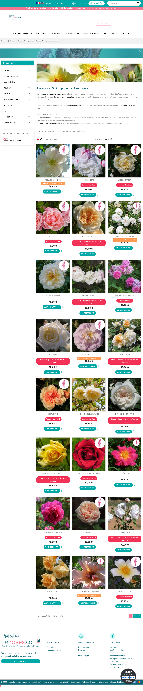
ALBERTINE (53, 238)
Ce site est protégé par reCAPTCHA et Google (62, 686)
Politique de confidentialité (121, 662)
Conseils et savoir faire (54, 3)
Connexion (82, 656)
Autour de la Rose (103, 25)
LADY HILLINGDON (53, 595)
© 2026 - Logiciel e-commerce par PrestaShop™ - (22, 686)
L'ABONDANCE (124, 535)
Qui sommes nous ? (118, 665)
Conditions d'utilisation (119, 656)
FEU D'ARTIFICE (124, 476)
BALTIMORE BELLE (89, 298)
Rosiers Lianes (57, 35)
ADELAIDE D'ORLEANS (53, 181)
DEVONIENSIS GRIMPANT (124, 416)
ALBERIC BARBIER (124, 181)
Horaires (81, 653)
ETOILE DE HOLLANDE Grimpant (89, 476)
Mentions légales (117, 653)
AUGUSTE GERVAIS (53, 298)
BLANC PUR (53, 357)
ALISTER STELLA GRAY (89, 238)
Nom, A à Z (123, 140)
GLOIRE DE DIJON (89, 535)
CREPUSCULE (53, 416)
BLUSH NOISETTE (88, 357)
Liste (41, 141)
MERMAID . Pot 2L (124, 595)
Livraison (113, 651)
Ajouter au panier (52, 193)
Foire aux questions (118, 668)
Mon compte (83, 659)
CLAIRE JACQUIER (125, 357)
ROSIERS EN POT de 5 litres (119, 35)
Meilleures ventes (54, 656)
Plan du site (114, 671)
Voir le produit (87, 196)
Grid (38, 141)
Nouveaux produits (54, 653)
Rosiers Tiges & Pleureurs (22, 35)
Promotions (51, 651)
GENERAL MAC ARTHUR (53, 535)
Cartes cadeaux (15, 142)
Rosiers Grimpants (42, 35)
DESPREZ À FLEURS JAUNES (89, 416)
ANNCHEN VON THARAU (125, 238)
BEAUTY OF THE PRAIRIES (124, 298)
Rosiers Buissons (73, 35)
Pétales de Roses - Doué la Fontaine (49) (19, 657)
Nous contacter (21, 665)
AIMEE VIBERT (89, 181)
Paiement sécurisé (117, 659)
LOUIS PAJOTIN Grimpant (89, 595)
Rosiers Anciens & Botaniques (94, 35)
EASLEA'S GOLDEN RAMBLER (53, 476)
